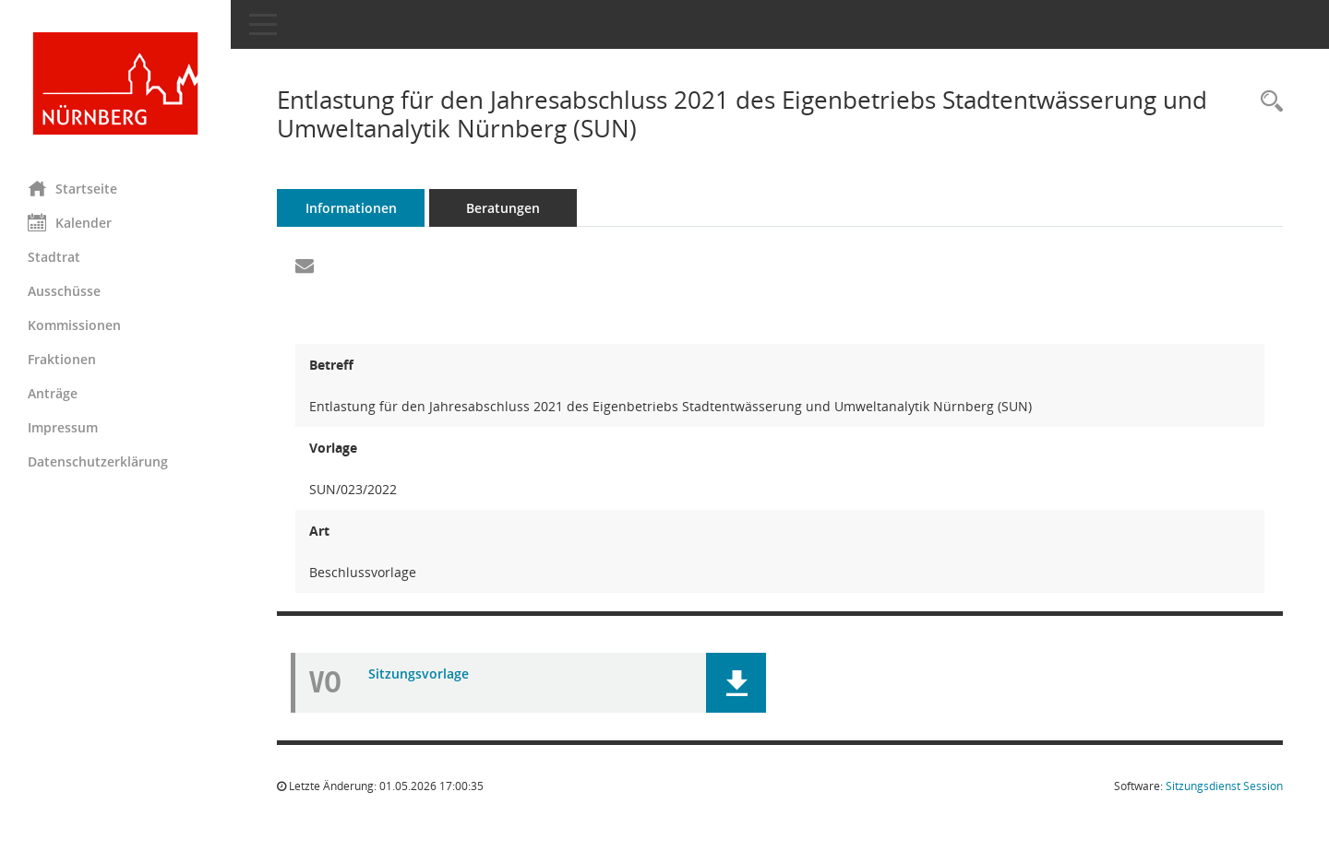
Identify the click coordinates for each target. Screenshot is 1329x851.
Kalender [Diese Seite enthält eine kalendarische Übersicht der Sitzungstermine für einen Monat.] (70, 222)
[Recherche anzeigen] (1267, 102)
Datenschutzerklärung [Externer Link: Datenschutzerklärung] (98, 461)
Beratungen (503, 208)
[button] (736, 683)
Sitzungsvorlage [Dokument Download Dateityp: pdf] (418, 673)
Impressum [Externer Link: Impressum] (63, 427)
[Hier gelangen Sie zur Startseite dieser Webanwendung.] (115, 83)
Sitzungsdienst (1224, 786)
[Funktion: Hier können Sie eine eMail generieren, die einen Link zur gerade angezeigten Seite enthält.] (304, 266)
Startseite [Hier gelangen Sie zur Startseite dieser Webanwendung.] (72, 188)
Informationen (351, 208)
